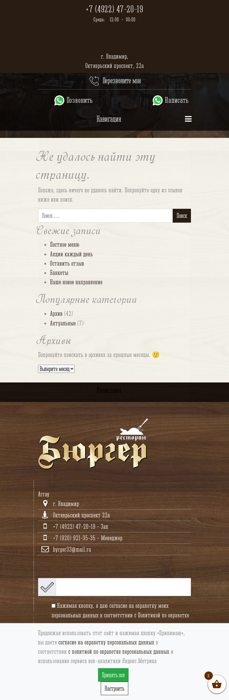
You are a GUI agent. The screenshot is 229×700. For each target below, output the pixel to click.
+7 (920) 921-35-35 (75, 537)
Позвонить (73, 100)
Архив (56, 313)
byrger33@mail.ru (72, 549)
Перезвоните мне (114, 81)
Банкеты (59, 272)
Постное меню (64, 244)
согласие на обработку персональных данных (106, 642)
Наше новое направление (76, 281)
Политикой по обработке (163, 615)
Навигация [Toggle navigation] (145, 120)
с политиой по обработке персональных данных (118, 651)
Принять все (113, 674)
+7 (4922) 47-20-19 (114, 9)
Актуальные (63, 323)
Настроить (114, 688)
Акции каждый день (71, 254)
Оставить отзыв (67, 263)
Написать (170, 100)
